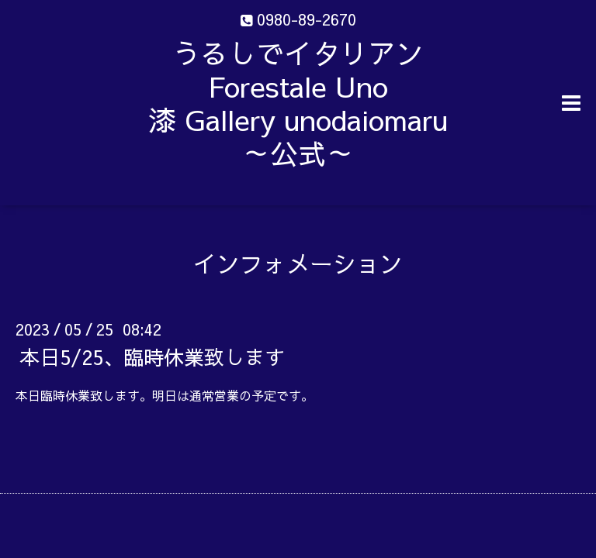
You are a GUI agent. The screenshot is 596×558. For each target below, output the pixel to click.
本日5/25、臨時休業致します (152, 356)
